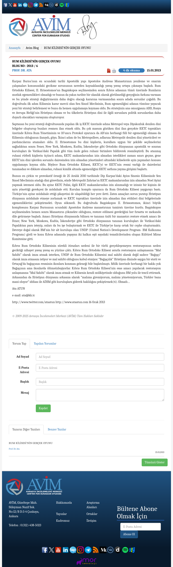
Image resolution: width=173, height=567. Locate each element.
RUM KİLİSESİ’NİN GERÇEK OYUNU (67, 48)
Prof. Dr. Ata (22, 70)
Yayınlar (61, 514)
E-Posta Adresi (24, 370)
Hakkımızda (64, 503)
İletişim (91, 521)
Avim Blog (32, 48)
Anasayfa (14, 48)
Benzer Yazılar (57, 429)
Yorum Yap (19, 343)
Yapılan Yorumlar (45, 343)
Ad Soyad (22, 357)
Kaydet (43, 408)
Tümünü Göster (155, 462)
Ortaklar (91, 514)
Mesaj (25, 393)
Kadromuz (63, 521)
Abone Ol (129, 534)
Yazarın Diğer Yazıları (26, 429)
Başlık (24, 382)
